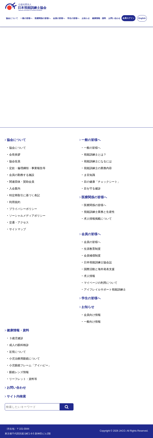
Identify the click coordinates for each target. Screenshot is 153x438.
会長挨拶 (14, 154)
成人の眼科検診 (19, 345)
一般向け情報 (92, 321)
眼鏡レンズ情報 (19, 372)
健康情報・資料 (99, 18)
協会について (12, 18)
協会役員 (14, 161)
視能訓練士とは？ (95, 154)
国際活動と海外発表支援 (99, 269)
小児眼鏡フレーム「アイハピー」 (30, 365)
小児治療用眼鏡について (24, 358)
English (142, 18)
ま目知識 (89, 174)
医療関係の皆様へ (43, 18)
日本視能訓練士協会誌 (98, 262)
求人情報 (89, 275)
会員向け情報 (92, 314)
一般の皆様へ (26, 18)
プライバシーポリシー (23, 208)
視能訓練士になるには (98, 161)
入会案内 (14, 188)
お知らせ (86, 18)
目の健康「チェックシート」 (102, 181)
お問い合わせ (114, 18)
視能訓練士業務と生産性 (99, 211)
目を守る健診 (92, 188)
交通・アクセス (19, 222)
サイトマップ (17, 229)
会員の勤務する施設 (21, 174)
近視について (17, 351)
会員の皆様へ (59, 18)
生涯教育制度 (92, 248)
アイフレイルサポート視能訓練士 (105, 289)
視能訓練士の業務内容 (98, 168)
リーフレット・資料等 (23, 379)
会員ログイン (128, 18)
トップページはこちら (76, 94)
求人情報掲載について (98, 218)
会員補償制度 (92, 255)
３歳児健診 (16, 338)
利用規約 (14, 202)
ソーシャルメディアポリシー (27, 215)
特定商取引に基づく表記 (24, 195)
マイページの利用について (100, 282)
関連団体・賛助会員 (21, 181)
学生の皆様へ (73, 18)
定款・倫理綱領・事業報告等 (27, 168)
